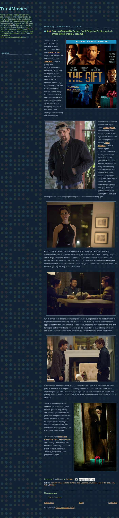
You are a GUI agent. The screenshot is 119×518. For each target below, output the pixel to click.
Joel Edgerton (109, 128)
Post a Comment (55, 497)
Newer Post (49, 502)
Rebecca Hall (54, 52)
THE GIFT (48, 61)
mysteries (93, 483)
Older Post (112, 502)
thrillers (52, 485)
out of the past (104, 483)
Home (81, 502)
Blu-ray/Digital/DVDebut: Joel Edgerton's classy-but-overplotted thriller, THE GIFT (82, 32)
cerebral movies (69, 483)
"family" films (56, 483)
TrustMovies (58, 479)
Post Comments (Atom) (65, 508)
